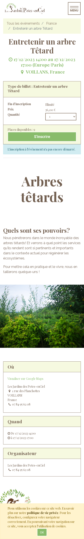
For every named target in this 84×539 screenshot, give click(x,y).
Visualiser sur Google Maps (25, 379)
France (51, 23)
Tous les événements (23, 23)
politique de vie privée (42, 513)
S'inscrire (42, 136)
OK (42, 532)
